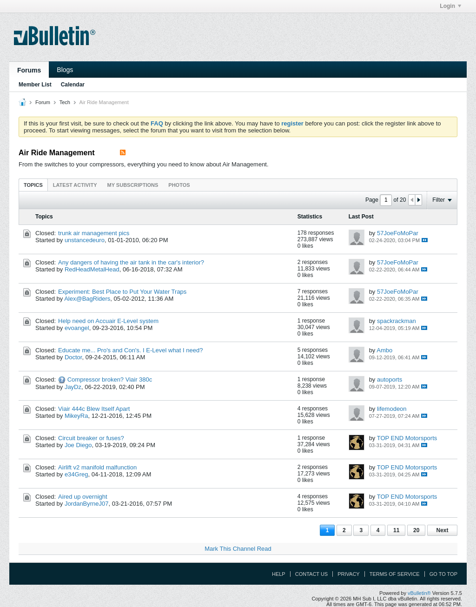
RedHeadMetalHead (92, 269)
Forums (29, 70)
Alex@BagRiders (87, 298)
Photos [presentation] (179, 185)
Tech (65, 102)
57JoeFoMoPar (397, 233)
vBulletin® (419, 593)
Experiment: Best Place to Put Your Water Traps (122, 291)
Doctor (73, 357)
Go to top (443, 574)
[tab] (33, 184)
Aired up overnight (82, 496)
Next (442, 530)
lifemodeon (392, 408)
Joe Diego (78, 445)
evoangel (77, 327)
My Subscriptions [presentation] (133, 185)
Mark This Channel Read (238, 548)
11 (396, 530)
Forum (42, 102)
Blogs (65, 69)
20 (416, 530)
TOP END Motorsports (407, 438)
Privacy (348, 574)
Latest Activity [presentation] (75, 185)
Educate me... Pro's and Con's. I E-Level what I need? (130, 350)
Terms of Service (395, 574)
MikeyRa (76, 415)
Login (450, 6)
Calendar (73, 84)
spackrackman (396, 320)
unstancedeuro (85, 240)
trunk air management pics (93, 233)
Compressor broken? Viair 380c (109, 379)
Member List (35, 84)
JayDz (73, 386)
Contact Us (311, 574)
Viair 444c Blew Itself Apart (94, 408)
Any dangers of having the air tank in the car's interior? (131, 262)
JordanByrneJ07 (87, 503)
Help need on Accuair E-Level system (108, 320)
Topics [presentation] (33, 185)
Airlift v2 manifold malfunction (97, 467)
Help (278, 574)
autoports (389, 379)
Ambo (384, 350)
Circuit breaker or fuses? (91, 438)
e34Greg (76, 474)
